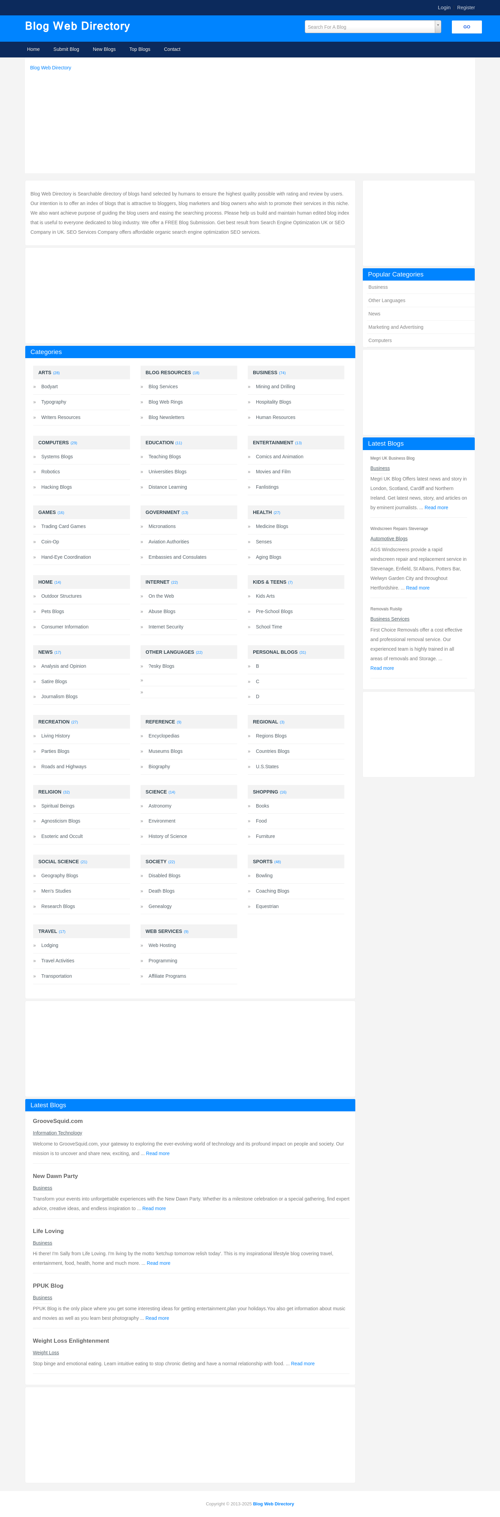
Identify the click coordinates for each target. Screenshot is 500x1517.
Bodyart (49, 386)
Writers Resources (61, 417)
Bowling (264, 875)
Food (261, 821)
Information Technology (57, 1133)
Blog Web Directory (50, 67)
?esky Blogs (161, 666)
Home (33, 49)
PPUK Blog (48, 1286)
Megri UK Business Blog (392, 458)
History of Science (167, 836)
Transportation (56, 976)
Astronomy (159, 806)
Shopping (265, 792)
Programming (162, 960)
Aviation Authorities (168, 541)
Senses (264, 541)
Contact (172, 49)
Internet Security (165, 626)
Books (262, 806)
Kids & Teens (269, 582)
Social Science (58, 861)
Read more (436, 507)
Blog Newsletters (166, 417)
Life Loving (48, 1231)
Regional (265, 721)
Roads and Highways (63, 766)
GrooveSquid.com (58, 1121)
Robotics (50, 471)
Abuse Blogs (161, 611)
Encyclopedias (163, 736)
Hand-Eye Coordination (66, 557)
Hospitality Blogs (273, 402)
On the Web (161, 596)
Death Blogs (161, 891)
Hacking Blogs (56, 487)
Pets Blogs (52, 611)
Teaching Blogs (164, 456)
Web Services (164, 931)
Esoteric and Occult (62, 836)
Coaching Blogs (272, 891)
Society (156, 861)
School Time (269, 626)
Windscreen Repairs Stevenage (399, 528)
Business (378, 287)
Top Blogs (139, 49)
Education (160, 442)
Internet (158, 582)
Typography (53, 402)
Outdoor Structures (61, 596)
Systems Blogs (57, 456)
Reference (160, 721)
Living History (55, 736)
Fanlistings (267, 487)
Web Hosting (162, 945)
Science (156, 792)
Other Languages (387, 300)
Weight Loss (46, 1352)
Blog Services (163, 386)
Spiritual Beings (57, 806)
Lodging (49, 945)
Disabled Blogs (164, 875)
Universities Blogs (167, 471)
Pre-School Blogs (274, 611)
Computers (380, 340)
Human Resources (276, 417)
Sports (263, 861)
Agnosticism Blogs (60, 821)
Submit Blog (66, 49)
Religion (49, 792)
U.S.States (267, 766)
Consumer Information (65, 626)
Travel (47, 931)
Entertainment (273, 442)
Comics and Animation (279, 456)
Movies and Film (273, 471)
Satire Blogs (54, 681)
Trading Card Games (63, 526)
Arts (44, 372)
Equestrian (267, 906)
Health (262, 512)
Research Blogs (58, 906)
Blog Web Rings (165, 402)
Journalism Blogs (59, 696)
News (375, 313)
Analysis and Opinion (63, 666)
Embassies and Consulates (177, 557)
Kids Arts (265, 596)
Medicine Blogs (272, 526)
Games (47, 512)
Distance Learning (167, 487)
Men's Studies (56, 891)
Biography (159, 766)
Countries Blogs (273, 751)
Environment (161, 821)
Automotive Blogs (389, 538)
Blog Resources (168, 372)
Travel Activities (57, 960)
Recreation (54, 721)
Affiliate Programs (167, 976)
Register (466, 7)
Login (444, 7)
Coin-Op (50, 541)
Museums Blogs (165, 751)
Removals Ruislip (386, 609)
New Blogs (104, 49)
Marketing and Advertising (396, 327)
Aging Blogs (269, 557)
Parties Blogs (55, 751)
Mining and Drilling (275, 386)
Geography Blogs (59, 875)
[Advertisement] (252, 120)
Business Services (389, 619)
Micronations (161, 526)
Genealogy (160, 906)
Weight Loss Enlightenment (71, 1341)
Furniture (265, 836)
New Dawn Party (55, 1176)
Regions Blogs (271, 736)
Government (163, 512)
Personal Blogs (275, 652)
